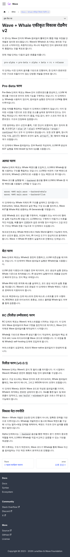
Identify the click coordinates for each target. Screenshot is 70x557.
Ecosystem (7, 492)
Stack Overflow (11, 507)
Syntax (5, 487)
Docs (4, 483)
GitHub (6, 534)
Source (6, 530)
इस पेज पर (8, 18)
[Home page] (4, 12)
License (6, 539)
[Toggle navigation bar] (4, 4)
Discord (7, 511)
